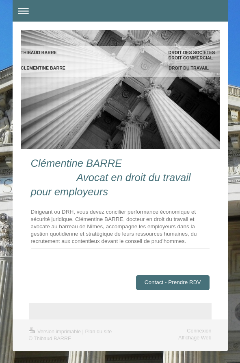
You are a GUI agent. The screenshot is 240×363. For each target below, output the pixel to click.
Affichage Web (194, 338)
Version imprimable (55, 332)
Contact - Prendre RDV (173, 282)
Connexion (199, 331)
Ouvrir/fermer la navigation (120, 11)
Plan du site (98, 332)
